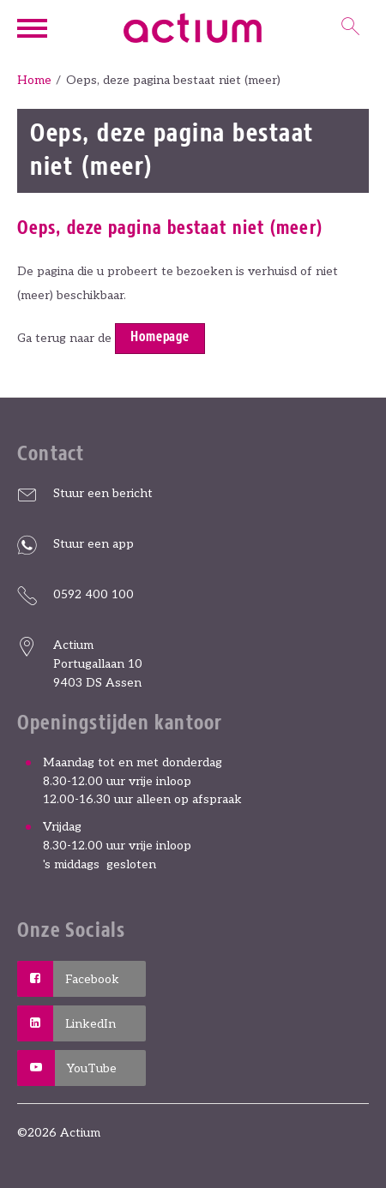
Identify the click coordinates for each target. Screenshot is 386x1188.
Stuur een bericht (103, 493)
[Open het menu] (34, 28)
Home (34, 80)
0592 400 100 (93, 594)
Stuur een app (93, 544)
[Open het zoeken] (351, 28)
